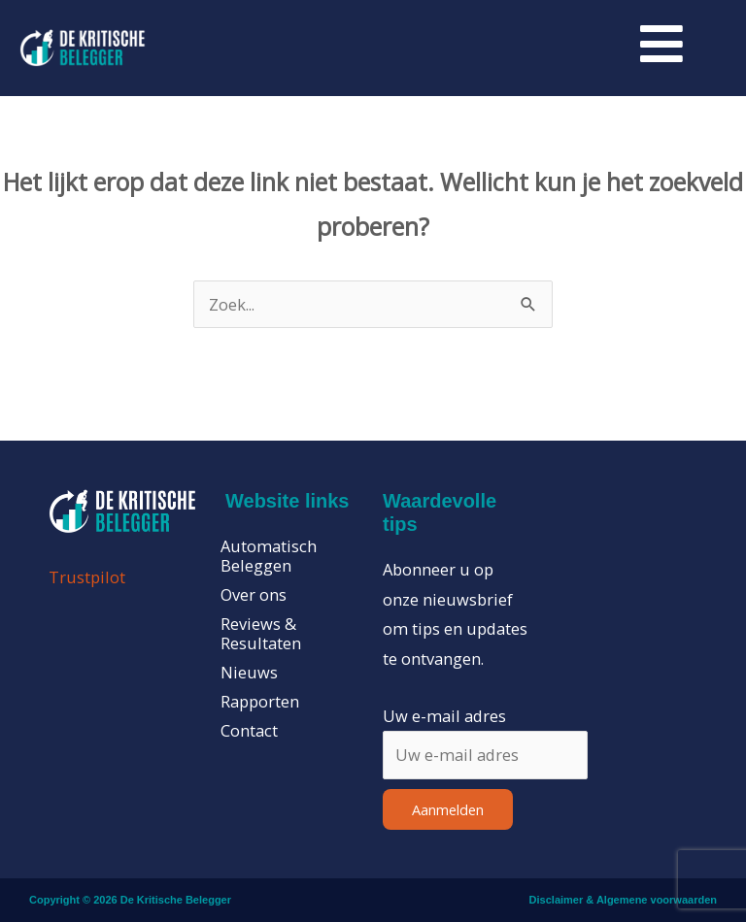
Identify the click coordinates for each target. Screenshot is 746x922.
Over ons (253, 595)
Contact (249, 731)
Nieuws (249, 672)
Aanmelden (448, 809)
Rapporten (259, 701)
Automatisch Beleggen (268, 556)
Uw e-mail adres (444, 716)
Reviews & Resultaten (260, 633)
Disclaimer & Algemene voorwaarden (623, 900)
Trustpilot (87, 577)
